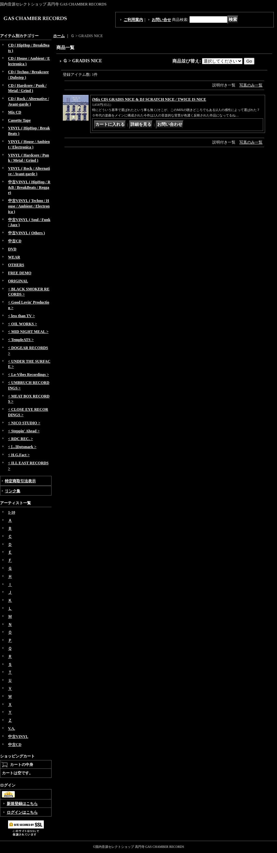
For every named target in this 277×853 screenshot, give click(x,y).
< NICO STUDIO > (24, 423)
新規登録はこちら (22, 803)
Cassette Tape (19, 120)
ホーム (59, 36)
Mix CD (14, 112)
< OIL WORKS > (22, 324)
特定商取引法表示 (20, 481)
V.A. (11, 728)
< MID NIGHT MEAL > (28, 331)
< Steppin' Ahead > (24, 431)
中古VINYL (18, 736)
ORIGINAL (18, 281)
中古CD (14, 241)
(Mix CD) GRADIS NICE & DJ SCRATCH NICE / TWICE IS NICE (149, 99)
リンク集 (12, 491)
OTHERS (16, 265)
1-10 (11, 512)
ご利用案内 (133, 19)
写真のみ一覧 (251, 85)
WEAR (14, 257)
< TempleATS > (20, 339)
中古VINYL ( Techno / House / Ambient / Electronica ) (29, 206)
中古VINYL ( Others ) (26, 233)
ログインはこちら (22, 812)
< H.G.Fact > (19, 455)
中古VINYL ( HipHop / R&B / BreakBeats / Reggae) (29, 187)
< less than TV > (21, 316)
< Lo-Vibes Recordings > (28, 374)
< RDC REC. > (20, 439)
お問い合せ (161, 19)
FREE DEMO (19, 273)
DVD (12, 249)
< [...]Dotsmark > (22, 447)
